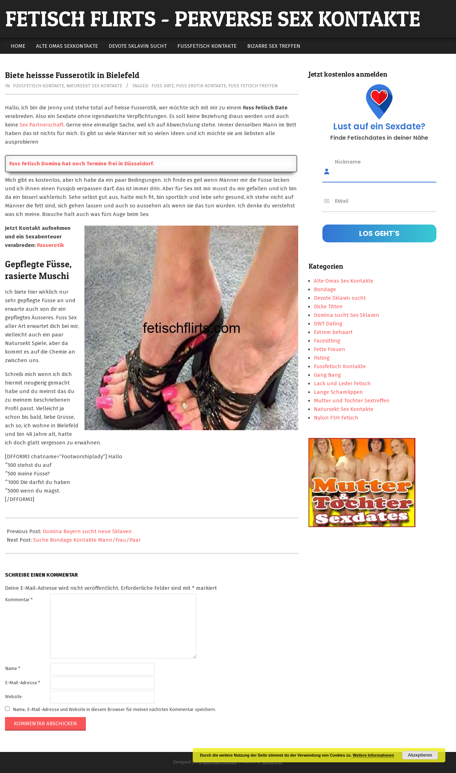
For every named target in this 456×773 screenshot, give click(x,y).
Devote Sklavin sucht (340, 298)
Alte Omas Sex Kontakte (343, 281)
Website (13, 696)
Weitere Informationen (373, 755)
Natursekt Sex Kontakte (94, 85)
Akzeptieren (420, 755)
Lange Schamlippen (338, 392)
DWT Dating (328, 323)
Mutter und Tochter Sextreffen (352, 400)
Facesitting (327, 340)
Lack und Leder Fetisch (342, 383)
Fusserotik (50, 245)
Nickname (348, 161)
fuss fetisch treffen (253, 85)
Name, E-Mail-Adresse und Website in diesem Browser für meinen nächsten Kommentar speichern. (114, 709)
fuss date (162, 85)
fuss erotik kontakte (201, 85)
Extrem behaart (333, 332)
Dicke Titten (328, 306)
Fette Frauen (329, 349)
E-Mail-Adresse (22, 682)
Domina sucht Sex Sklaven (346, 315)
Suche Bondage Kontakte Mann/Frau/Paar (87, 540)
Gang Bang (327, 375)
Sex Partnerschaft (42, 125)
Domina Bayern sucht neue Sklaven (87, 531)
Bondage (325, 289)
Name (12, 668)
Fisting (322, 358)
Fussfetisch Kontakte (38, 85)
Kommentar (19, 599)
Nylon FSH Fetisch (336, 417)
